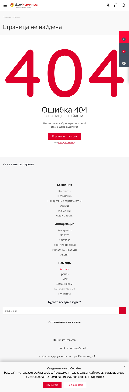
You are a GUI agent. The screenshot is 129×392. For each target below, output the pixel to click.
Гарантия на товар (64, 244)
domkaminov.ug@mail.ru (74, 348)
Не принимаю (75, 384)
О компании (64, 196)
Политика (64, 293)
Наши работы (64, 215)
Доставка (64, 239)
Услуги (64, 205)
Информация (64, 224)
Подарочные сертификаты (64, 200)
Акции (64, 254)
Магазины (64, 210)
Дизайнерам (64, 283)
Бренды (64, 274)
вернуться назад (66, 142)
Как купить (64, 230)
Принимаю (52, 384)
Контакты (64, 191)
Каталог (65, 269)
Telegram (72, 330)
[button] (124, 366)
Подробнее (96, 377)
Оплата (64, 235)
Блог (64, 279)
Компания (64, 185)
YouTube (63, 330)
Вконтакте (55, 330)
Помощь (64, 263)
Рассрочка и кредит (64, 249)
